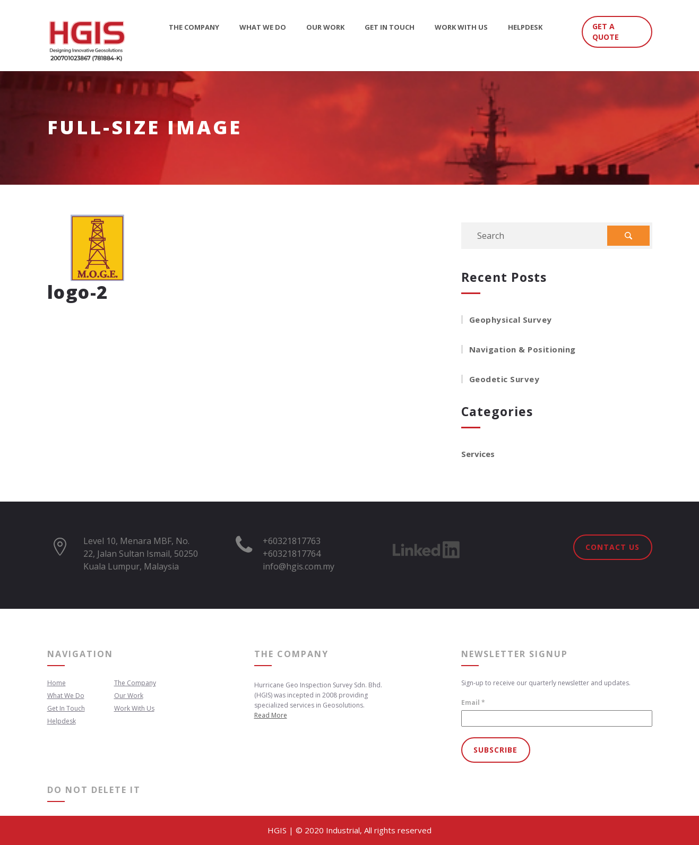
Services (478, 454)
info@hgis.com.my (298, 566)
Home (56, 683)
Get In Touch (390, 28)
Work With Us (461, 28)
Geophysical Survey (510, 319)
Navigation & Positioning (522, 349)
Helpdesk (525, 28)
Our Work (325, 28)
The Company (194, 28)
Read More (270, 715)
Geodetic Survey (504, 379)
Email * (473, 703)
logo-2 (77, 292)
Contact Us (612, 547)
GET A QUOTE (605, 31)
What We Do (262, 28)
